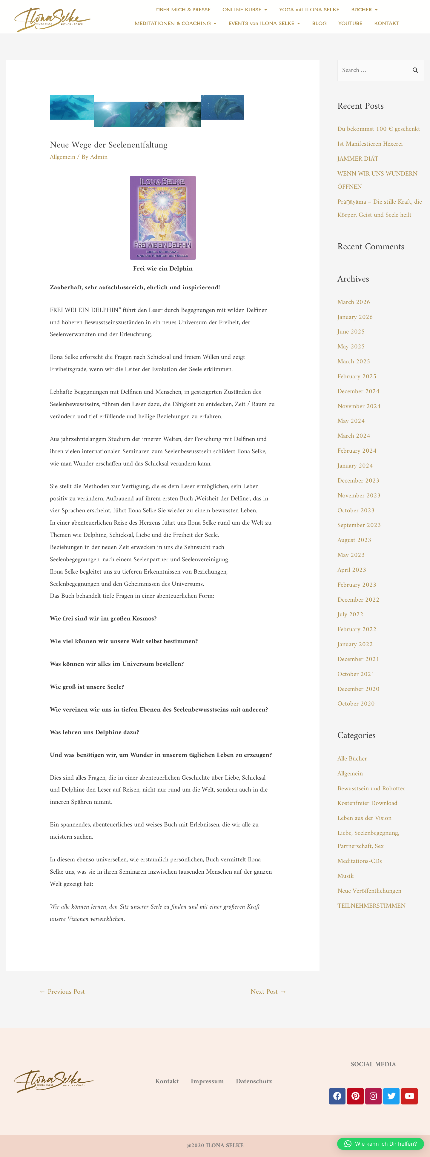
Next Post (268, 992)
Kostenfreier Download (367, 800)
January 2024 (355, 464)
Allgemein (62, 157)
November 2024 (359, 405)
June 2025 (351, 331)
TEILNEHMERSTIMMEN (372, 901)
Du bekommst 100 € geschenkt (378, 129)
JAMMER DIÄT (358, 159)
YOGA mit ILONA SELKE (309, 10)
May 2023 (351, 553)
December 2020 (358, 686)
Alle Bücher (352, 755)
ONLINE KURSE (244, 9)
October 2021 (356, 671)
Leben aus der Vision (364, 814)
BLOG (319, 23)
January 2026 (355, 316)
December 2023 (358, 479)
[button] (380, 1144)
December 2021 (358, 656)
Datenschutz (263, 1082)
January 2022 (355, 642)
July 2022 (350, 612)
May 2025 (351, 346)
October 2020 (356, 701)
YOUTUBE (350, 23)
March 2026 (353, 302)
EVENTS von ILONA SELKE (264, 23)
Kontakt (155, 1082)
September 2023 (359, 523)
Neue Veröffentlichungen (369, 887)
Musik (345, 872)
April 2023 (351, 568)
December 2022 (358, 597)
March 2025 (353, 361)
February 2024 (357, 449)
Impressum (205, 1082)
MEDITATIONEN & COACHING (175, 23)
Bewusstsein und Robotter (371, 785)
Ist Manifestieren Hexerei (370, 144)
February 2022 (357, 627)
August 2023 (354, 538)
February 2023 (357, 583)
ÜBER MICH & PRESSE (183, 10)
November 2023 (359, 494)
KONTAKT (386, 23)
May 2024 (351, 420)
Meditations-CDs (359, 857)
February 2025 (357, 376)
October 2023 (356, 508)
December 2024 (358, 390)
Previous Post (62, 992)
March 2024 (353, 435)
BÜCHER (364, 9)
